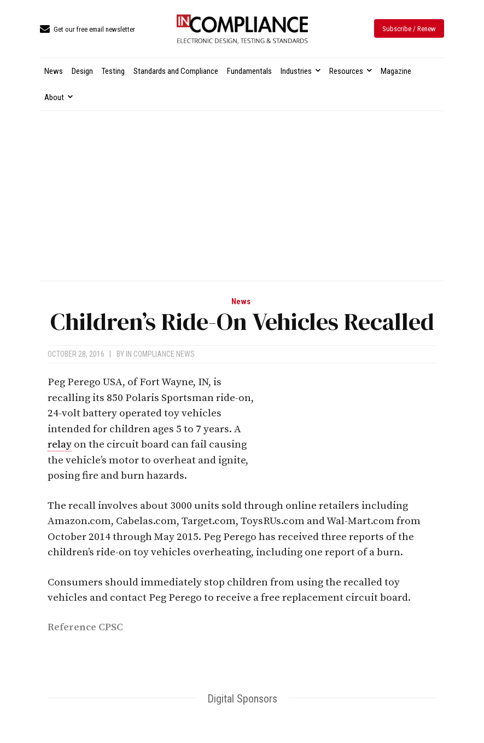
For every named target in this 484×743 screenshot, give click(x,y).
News (240, 302)
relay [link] (60, 444)
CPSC (110, 627)
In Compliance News (160, 354)
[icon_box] (87, 30)
